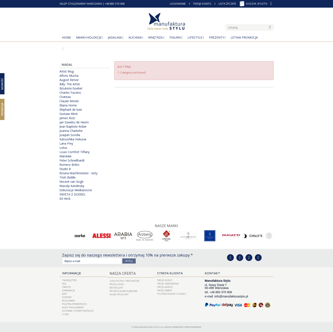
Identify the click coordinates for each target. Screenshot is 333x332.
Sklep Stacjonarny (73, 306)
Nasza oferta (121, 273)
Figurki (175, 37)
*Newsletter (69, 279)
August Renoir (69, 79)
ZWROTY (66, 286)
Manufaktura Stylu (148, 327)
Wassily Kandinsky (71, 185)
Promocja (2, 109)
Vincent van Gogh (71, 181)
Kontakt (67, 296)
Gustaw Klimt (68, 113)
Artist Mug (66, 71)
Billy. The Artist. (69, 84)
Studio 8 (65, 168)
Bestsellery (116, 286)
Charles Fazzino (70, 92)
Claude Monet (69, 101)
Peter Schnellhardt (72, 160)
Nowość (2, 83)
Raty (64, 293)
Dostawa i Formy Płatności (78, 310)
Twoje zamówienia (168, 283)
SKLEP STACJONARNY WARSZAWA (80, 4)
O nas (65, 313)
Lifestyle (195, 37)
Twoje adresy (165, 286)
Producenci (117, 283)
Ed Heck (65, 198)
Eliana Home (68, 105)
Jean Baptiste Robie (72, 126)
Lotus (63, 147)
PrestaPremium (193, 327)
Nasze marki (166, 225)
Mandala (65, 156)
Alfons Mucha (68, 75)
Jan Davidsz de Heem (74, 122)
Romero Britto (69, 164)
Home (66, 37)
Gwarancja (68, 290)
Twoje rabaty (164, 290)
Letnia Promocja (244, 37)
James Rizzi (67, 118)
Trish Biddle (67, 177)
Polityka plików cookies (171, 293)
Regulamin (68, 300)
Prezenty (216, 37)
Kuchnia (135, 37)
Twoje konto (164, 279)
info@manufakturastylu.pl (231, 296)
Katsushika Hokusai (72, 139)
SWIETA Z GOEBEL (72, 194)
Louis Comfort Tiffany (74, 152)
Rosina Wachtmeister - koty (78, 173)
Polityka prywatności (74, 303)
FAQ (64, 283)
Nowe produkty (119, 293)
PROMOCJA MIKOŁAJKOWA (123, 290)
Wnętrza (155, 37)
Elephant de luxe (70, 109)
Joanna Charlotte (71, 130)
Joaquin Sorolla (69, 135)
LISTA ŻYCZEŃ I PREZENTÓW (124, 279)
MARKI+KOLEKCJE (88, 37)
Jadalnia (115, 37)
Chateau (65, 96)
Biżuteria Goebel (70, 88)
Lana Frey (66, 143)
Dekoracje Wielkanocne (75, 190)
